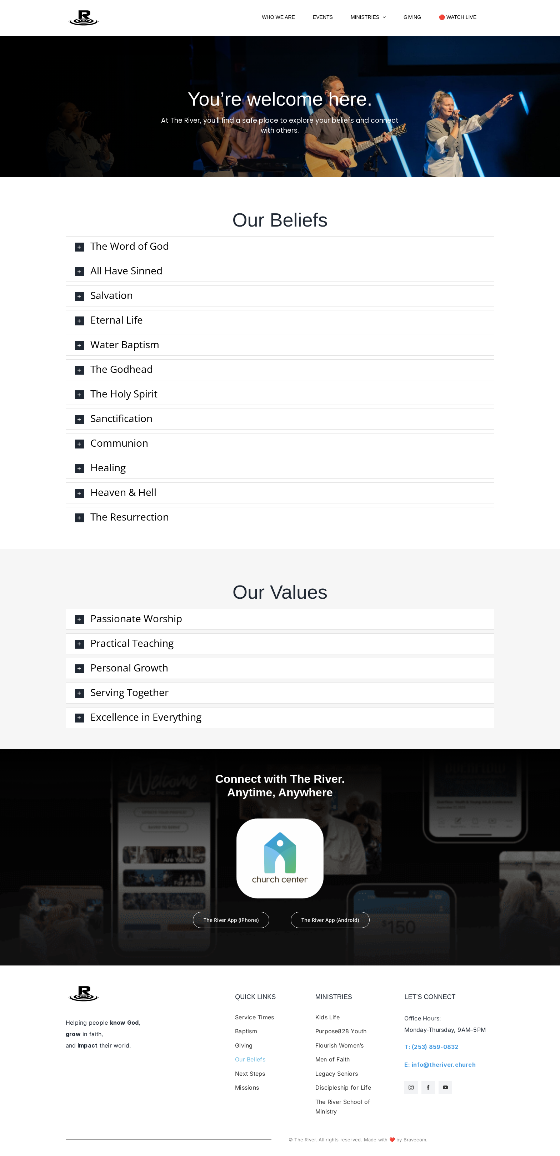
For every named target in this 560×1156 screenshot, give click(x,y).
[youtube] (445, 1087)
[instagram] (411, 1087)
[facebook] (428, 1087)
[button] (280, 247)
